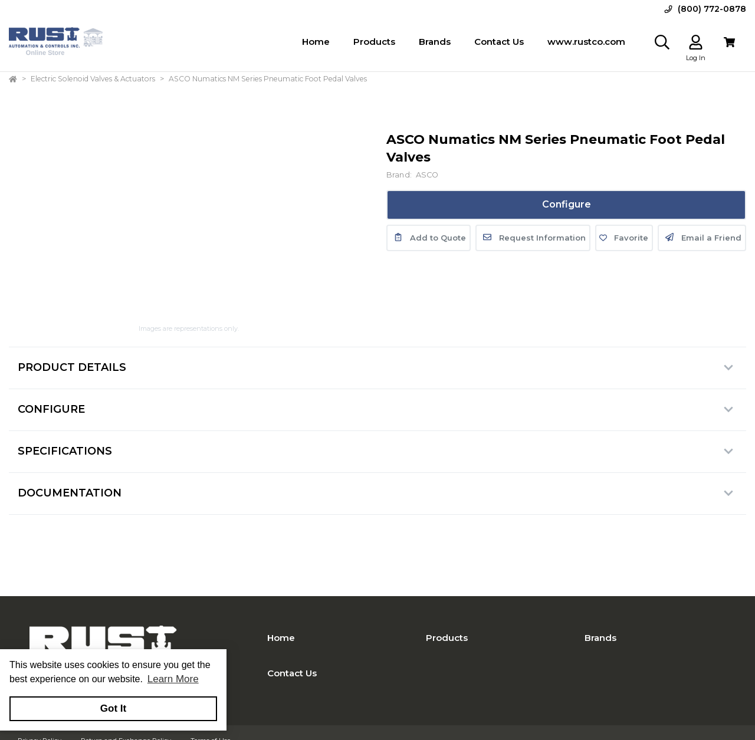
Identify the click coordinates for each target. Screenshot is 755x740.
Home (281, 637)
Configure (566, 204)
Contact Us (292, 673)
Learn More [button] (173, 679)
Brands (600, 637)
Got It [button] (113, 708)
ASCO (427, 174)
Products (447, 637)
